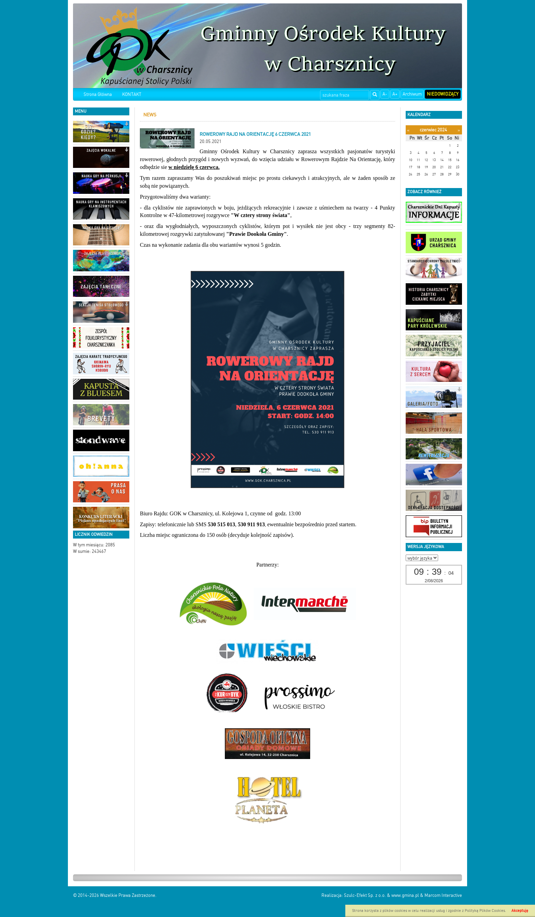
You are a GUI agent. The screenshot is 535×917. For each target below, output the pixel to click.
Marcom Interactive (443, 895)
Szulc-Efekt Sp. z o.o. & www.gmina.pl (381, 895)
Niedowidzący (443, 94)
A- (384, 94)
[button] (126, 124)
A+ (394, 94)
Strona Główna (98, 94)
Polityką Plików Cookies (485, 910)
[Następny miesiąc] (459, 130)
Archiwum (412, 94)
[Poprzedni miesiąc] (408, 130)
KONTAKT (131, 94)
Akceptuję (519, 910)
